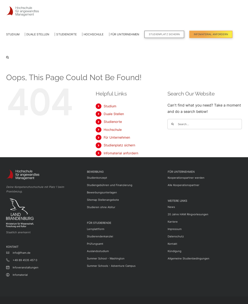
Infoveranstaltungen (25, 267)
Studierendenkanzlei (100, 236)
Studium (110, 106)
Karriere (173, 221)
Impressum (175, 229)
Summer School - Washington (106, 258)
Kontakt (172, 243)
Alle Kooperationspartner (183, 185)
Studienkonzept (97, 177)
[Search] (172, 124)
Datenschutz (176, 236)
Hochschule (113, 130)
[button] (7, 56)
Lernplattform (95, 229)
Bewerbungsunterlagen (102, 192)
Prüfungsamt (95, 243)
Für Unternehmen (117, 137)
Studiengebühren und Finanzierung (109, 185)
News (171, 207)
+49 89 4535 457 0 (25, 260)
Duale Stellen (114, 114)
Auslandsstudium (98, 251)
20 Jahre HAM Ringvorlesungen (188, 214)
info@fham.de (21, 252)
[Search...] (204, 124)
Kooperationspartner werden (186, 177)
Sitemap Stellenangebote (103, 199)
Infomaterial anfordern (121, 153)
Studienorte (113, 122)
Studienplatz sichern (119, 145)
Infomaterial (20, 274)
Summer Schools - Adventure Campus (111, 265)
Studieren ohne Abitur (101, 207)
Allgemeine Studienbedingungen (188, 258)
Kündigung (174, 251)
